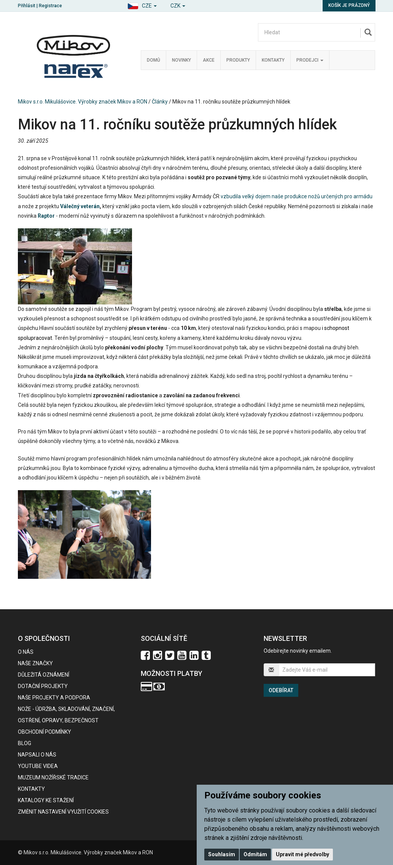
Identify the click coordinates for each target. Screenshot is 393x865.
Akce (209, 60)
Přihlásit (26, 5)
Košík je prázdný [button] (349, 5)
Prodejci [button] (309, 60)
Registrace (50, 5)
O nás (25, 652)
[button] (142, 5)
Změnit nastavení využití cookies (63, 812)
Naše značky (35, 663)
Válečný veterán (80, 206)
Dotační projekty (43, 686)
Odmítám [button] (255, 854)
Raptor (46, 216)
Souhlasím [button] (221, 854)
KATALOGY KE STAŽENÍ (46, 800)
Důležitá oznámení (43, 675)
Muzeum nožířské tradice (53, 777)
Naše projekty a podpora (54, 698)
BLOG (24, 743)
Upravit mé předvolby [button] (302, 854)
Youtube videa (38, 766)
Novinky (181, 60)
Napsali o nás (37, 755)
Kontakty (273, 60)
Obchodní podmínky (44, 732)
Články (160, 102)
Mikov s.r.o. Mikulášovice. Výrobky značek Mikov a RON (82, 102)
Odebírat (281, 690)
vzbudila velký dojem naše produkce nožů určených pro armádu (296, 196)
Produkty (238, 60)
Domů (153, 60)
